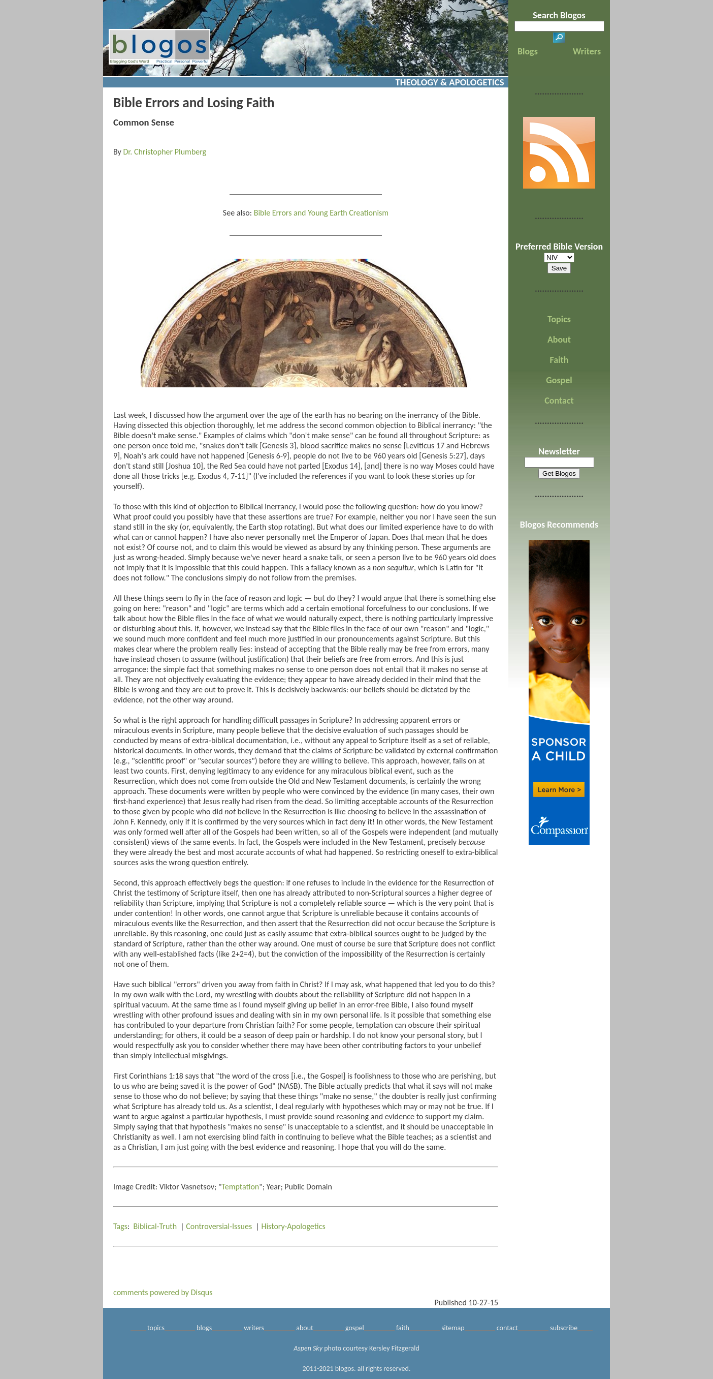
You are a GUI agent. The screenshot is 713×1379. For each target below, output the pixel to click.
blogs (204, 1328)
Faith (559, 359)
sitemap (452, 1328)
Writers (587, 51)
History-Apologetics (293, 1226)
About (559, 339)
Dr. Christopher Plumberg (164, 152)
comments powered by (163, 1292)
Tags (120, 1226)
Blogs (527, 51)
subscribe (563, 1328)
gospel (354, 1328)
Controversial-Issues (219, 1226)
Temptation (240, 1186)
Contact (558, 400)
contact (507, 1328)
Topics (559, 319)
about (304, 1328)
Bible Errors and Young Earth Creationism (321, 213)
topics (156, 1328)
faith (402, 1328)
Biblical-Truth (155, 1226)
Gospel (559, 380)
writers (254, 1328)
